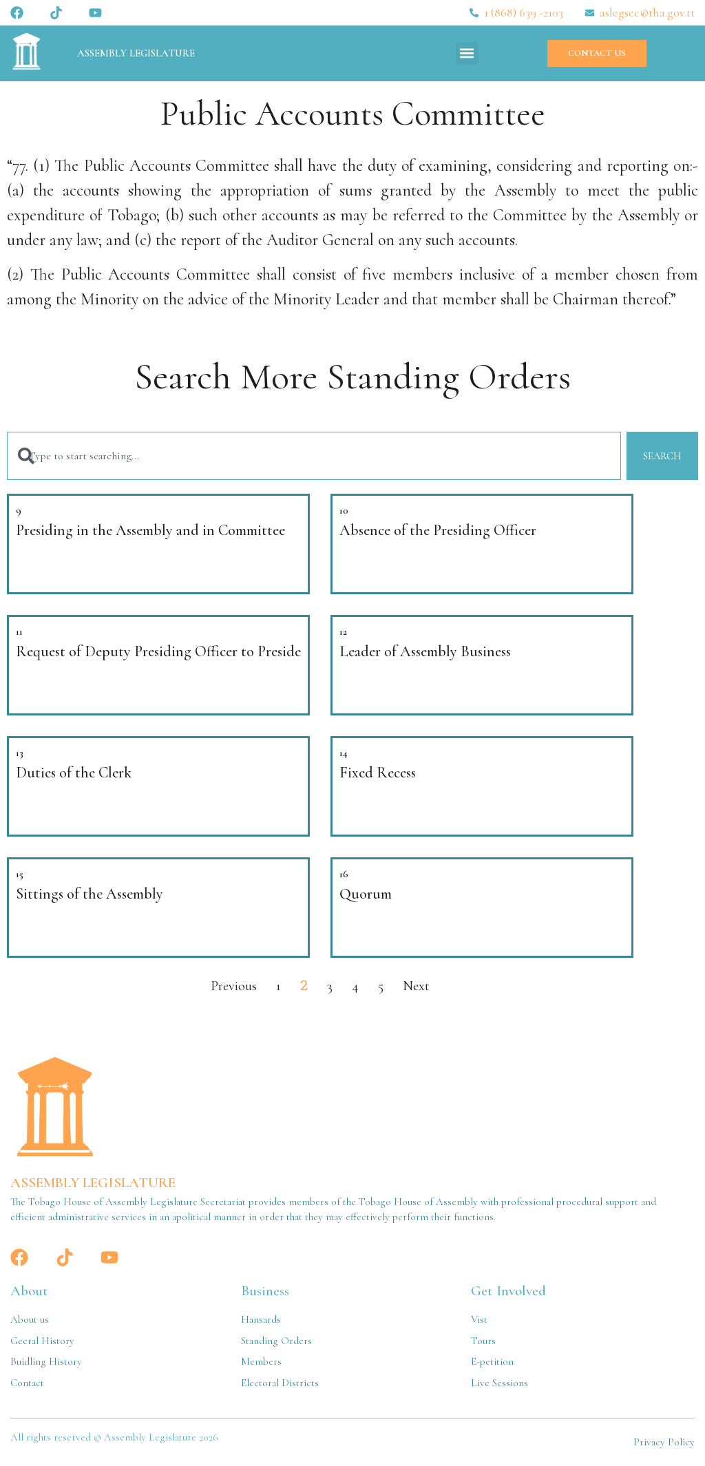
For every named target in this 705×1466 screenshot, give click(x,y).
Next (416, 986)
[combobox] (313, 456)
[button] (467, 53)
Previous (234, 986)
